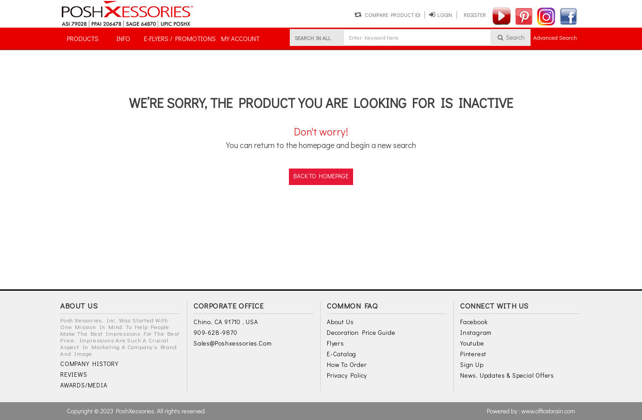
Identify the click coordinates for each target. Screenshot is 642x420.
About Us (340, 321)
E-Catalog (341, 354)
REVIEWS (73, 374)
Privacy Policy (347, 375)
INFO (123, 38)
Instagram (476, 332)
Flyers (335, 343)
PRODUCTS (83, 38)
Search (511, 37)
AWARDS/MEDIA (83, 385)
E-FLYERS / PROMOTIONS (180, 38)
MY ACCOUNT (240, 38)
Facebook (473, 321)
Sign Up (472, 364)
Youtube (472, 343)
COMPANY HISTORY (89, 363)
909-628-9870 (215, 332)
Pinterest (473, 354)
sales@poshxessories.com (232, 343)
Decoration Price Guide (361, 332)
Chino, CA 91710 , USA (225, 321)
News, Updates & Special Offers (507, 375)
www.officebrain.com (548, 411)
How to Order (347, 364)
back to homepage (321, 176)
